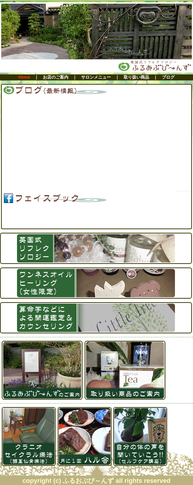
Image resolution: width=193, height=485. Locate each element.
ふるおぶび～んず (38, 219)
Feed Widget (183, 191)
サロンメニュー (96, 77)
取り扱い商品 (136, 77)
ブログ (168, 77)
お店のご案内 (55, 77)
